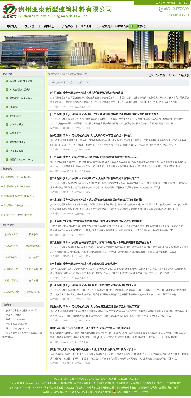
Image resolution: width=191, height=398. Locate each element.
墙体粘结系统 (16, 124)
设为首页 (160, 3)
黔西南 (101, 391)
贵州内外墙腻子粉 (34, 269)
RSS (180, 3)
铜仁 (62, 391)
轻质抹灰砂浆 (11, 269)
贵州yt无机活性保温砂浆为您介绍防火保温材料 (90, 263)
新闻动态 (49, 26)
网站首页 (11, 26)
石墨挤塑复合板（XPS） (22, 159)
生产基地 (86, 26)
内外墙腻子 (15, 133)
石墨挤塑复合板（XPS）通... (17, 177)
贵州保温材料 (118, 383)
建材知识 (56, 306)
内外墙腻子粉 (33, 292)
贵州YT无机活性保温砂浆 (98, 383)
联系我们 (142, 26)
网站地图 (171, 3)
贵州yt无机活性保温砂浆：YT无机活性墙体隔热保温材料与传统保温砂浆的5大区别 (111, 114)
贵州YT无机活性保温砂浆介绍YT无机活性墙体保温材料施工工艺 (100, 156)
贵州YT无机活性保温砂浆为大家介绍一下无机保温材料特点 (97, 135)
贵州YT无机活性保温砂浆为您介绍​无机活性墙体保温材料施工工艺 (101, 306)
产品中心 (67, 26)
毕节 (67, 391)
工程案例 (105, 26)
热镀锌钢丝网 (11, 246)
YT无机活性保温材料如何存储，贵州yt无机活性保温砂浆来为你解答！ (103, 221)
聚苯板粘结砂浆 (11, 292)
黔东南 (108, 391)
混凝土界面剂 (11, 280)
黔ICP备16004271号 (20, 387)
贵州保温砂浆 (132, 383)
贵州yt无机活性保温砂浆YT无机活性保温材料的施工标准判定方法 (101, 178)
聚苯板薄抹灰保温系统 (21, 98)
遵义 (79, 391)
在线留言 (123, 26)
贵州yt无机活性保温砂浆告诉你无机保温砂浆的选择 (93, 92)
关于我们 (30, 26)
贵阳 (89, 391)
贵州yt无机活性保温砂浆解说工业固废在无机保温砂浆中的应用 (99, 285)
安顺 (84, 391)
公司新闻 (56, 92)
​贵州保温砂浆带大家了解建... (17, 186)
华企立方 (69, 387)
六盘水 (73, 391)
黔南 (56, 391)
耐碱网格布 (11, 257)
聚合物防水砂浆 (17, 142)
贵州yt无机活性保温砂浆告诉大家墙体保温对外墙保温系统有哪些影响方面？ (107, 242)
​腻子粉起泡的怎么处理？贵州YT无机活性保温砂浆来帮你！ (96, 327)
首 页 (171, 75)
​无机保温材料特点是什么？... (17, 205)
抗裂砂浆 (33, 234)
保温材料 (14, 107)
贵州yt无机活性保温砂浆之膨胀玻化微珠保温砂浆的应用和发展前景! (102, 199)
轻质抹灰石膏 (16, 150)
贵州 (94, 391)
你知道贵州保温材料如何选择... (18, 196)
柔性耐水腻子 (16, 116)
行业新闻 (56, 178)
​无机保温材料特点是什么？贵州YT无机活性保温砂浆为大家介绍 (99, 349)
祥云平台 (48, 387)
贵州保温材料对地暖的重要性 (17, 215)
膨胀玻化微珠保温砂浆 (21, 81)
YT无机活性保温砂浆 (20, 89)
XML (186, 3)
